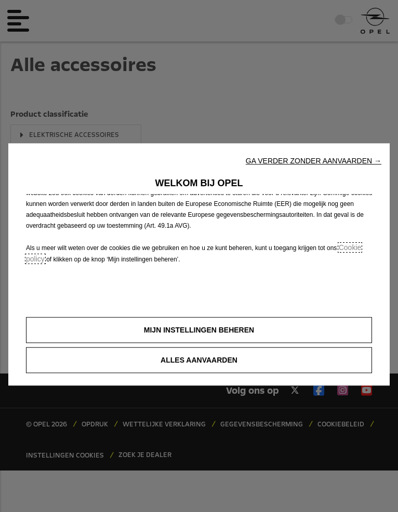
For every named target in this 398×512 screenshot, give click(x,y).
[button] (313, 161)
